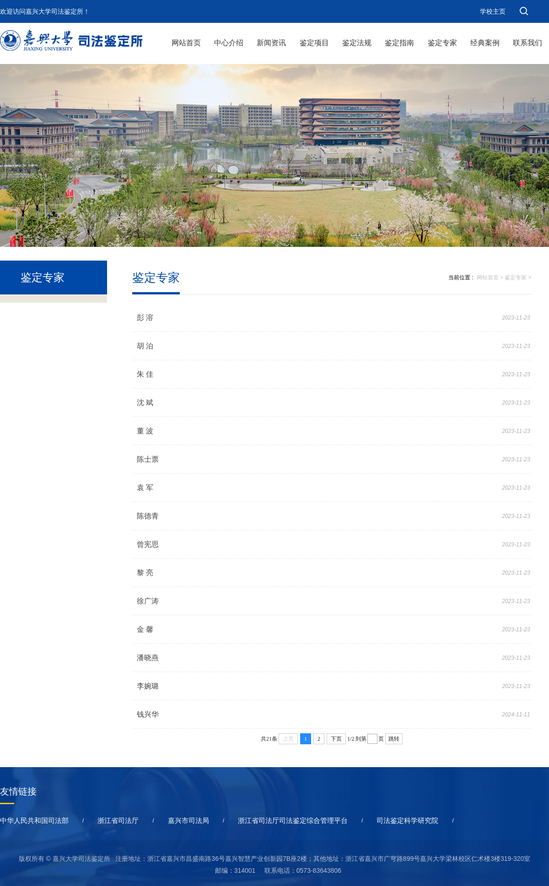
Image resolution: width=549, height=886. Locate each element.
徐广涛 (148, 601)
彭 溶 (145, 317)
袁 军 (145, 487)
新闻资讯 (271, 43)
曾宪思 (148, 544)
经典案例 (485, 43)
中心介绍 (228, 43)
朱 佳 (145, 374)
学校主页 (493, 11)
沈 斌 (145, 402)
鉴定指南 (399, 43)
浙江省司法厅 (118, 820)
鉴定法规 (356, 43)
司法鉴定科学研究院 (407, 820)
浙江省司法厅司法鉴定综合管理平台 (293, 820)
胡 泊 (145, 346)
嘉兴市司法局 (188, 820)
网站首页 (186, 43)
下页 (336, 739)
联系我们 (527, 43)
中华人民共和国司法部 (34, 820)
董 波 (145, 431)
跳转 (393, 739)
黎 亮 (145, 572)
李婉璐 (148, 686)
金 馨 (145, 629)
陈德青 (148, 516)
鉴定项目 (314, 43)
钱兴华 (148, 714)
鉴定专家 (442, 43)
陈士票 (148, 459)
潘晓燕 (148, 658)
